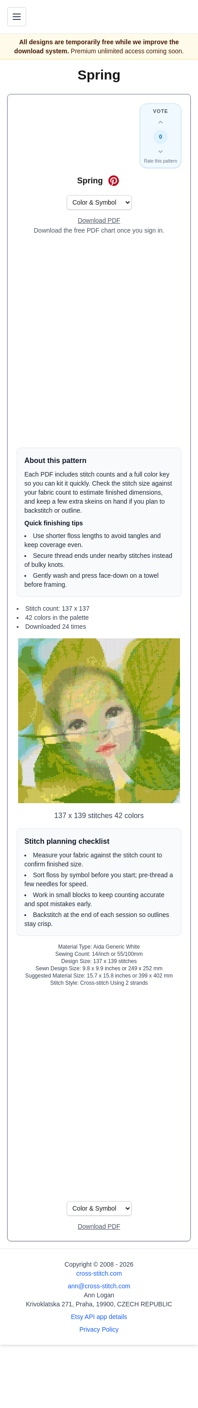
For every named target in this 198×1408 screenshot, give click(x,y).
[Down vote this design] (160, 151)
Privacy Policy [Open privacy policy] (99, 1329)
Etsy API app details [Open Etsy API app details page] (99, 1316)
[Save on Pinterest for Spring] (113, 180)
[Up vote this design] (160, 122)
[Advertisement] (99, 341)
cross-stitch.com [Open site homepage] (99, 1273)
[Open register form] (99, 221)
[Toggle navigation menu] (16, 16)
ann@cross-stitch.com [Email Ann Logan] (99, 1286)
